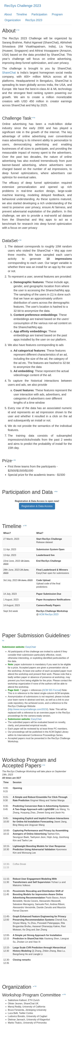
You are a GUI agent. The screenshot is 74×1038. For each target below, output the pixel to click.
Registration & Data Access (36, 506)
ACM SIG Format (51, 690)
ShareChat (9, 72)
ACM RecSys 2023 (48, 614)
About (8, 14)
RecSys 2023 (33, 20)
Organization (13, 20)
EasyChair (31, 647)
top (17, 30)
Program (57, 14)
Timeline (21, 14)
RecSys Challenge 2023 (22, 6)
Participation (39, 14)
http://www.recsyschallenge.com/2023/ (28, 709)
